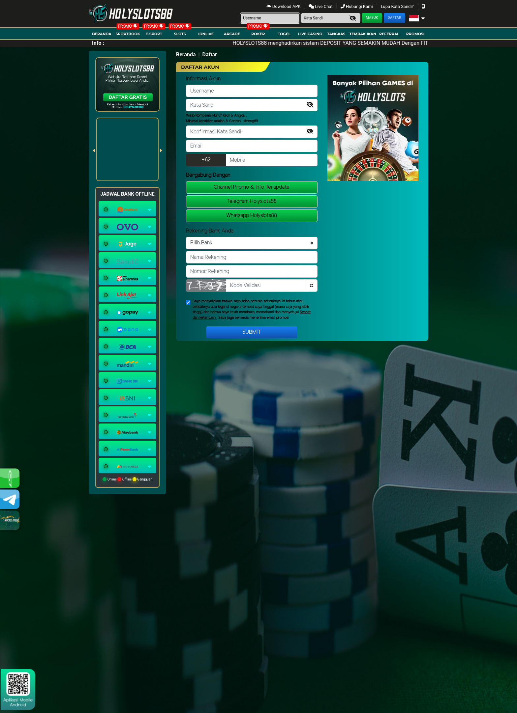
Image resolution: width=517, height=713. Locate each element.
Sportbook (127, 34)
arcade (232, 34)
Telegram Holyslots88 (252, 201)
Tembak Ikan (362, 34)
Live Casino (310, 34)
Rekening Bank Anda (209, 231)
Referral (389, 34)
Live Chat (321, 6)
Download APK (284, 6)
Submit (251, 332)
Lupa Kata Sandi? (398, 6)
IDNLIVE (206, 34)
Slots (180, 34)
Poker (258, 34)
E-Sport (153, 34)
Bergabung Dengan (208, 175)
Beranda (101, 34)
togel (284, 34)
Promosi (415, 34)
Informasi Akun (203, 79)
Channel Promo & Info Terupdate (251, 187)
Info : (98, 43)
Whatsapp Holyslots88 (251, 215)
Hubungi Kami (357, 6)
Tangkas (336, 34)
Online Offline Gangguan (127, 479)
